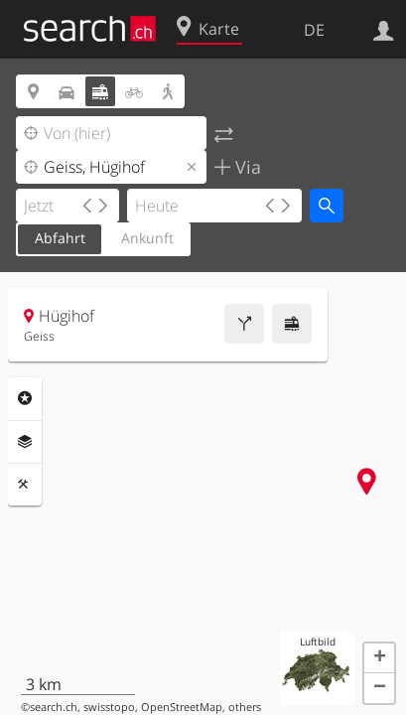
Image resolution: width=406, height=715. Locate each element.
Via (245, 167)
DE (314, 30)
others (244, 707)
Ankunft (147, 237)
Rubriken (25, 398)
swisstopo (109, 707)
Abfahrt (60, 237)
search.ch (53, 707)
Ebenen (25, 442)
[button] (379, 658)
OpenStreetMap (181, 707)
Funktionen (25, 484)
